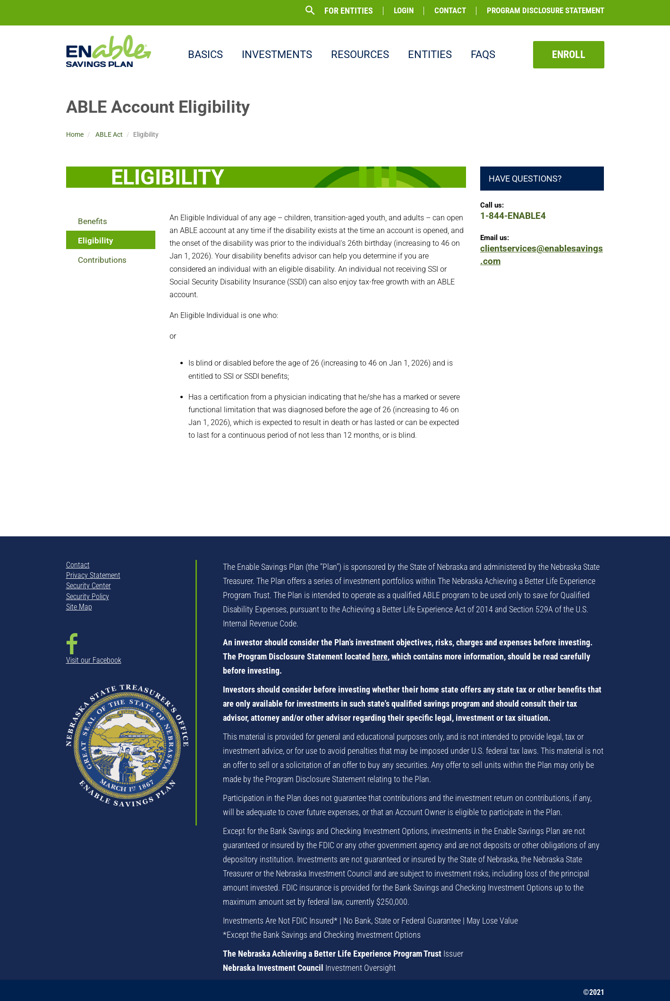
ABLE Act (109, 134)
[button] (310, 10)
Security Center (88, 585)
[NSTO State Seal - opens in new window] (127, 752)
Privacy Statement (93, 575)
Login (404, 11)
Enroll (568, 54)
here (380, 656)
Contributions (102, 260)
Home (75, 134)
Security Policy (87, 596)
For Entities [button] (348, 11)
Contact (450, 11)
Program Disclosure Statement (545, 11)
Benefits (92, 221)
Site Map (79, 606)
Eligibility (95, 240)
